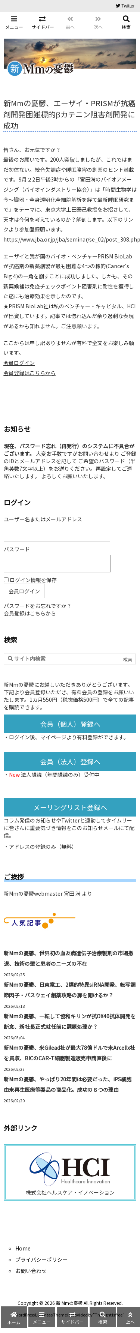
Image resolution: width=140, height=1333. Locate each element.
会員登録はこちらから (29, 373)
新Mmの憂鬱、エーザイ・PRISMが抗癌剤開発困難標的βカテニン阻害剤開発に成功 (69, 114)
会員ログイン (19, 362)
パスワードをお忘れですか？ (38, 605)
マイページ (53, 737)
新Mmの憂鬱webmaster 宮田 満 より (48, 893)
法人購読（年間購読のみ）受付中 (60, 774)
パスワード (17, 549)
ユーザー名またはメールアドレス (43, 519)
